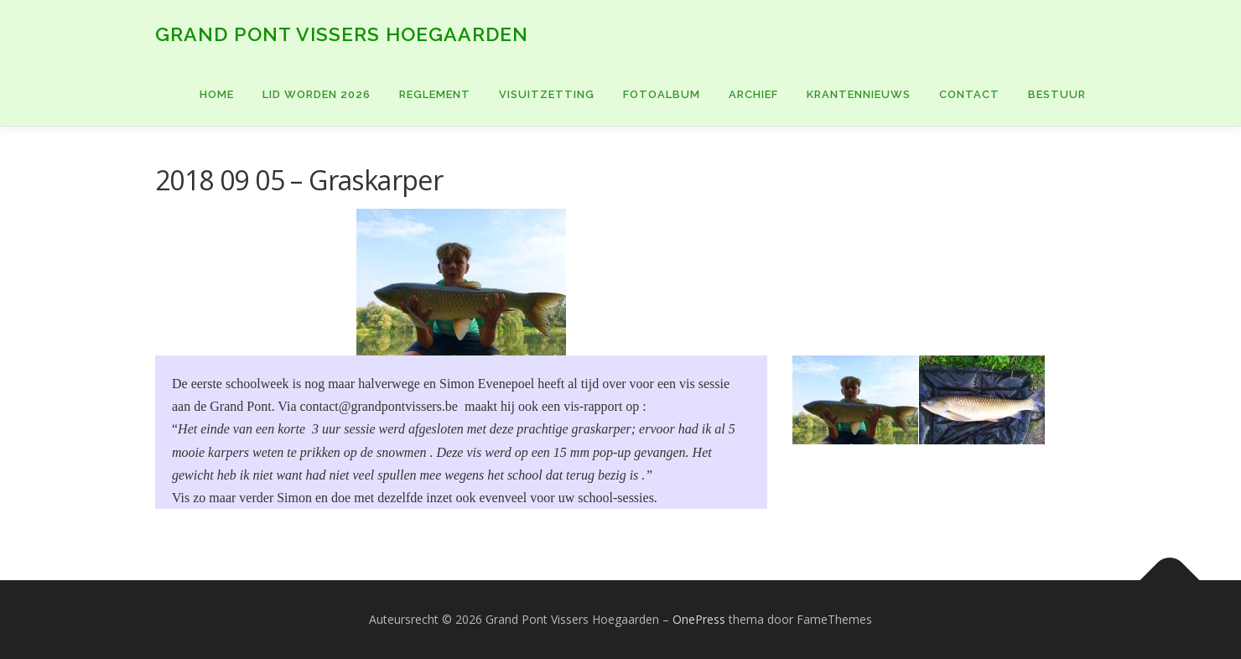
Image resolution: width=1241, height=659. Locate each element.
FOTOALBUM (661, 94)
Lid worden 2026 (316, 94)
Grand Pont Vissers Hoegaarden (341, 34)
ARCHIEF (753, 94)
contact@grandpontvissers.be (378, 406)
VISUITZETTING (547, 94)
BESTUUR (1057, 94)
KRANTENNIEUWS (859, 94)
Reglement (434, 94)
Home (217, 94)
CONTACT (969, 94)
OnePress (698, 619)
